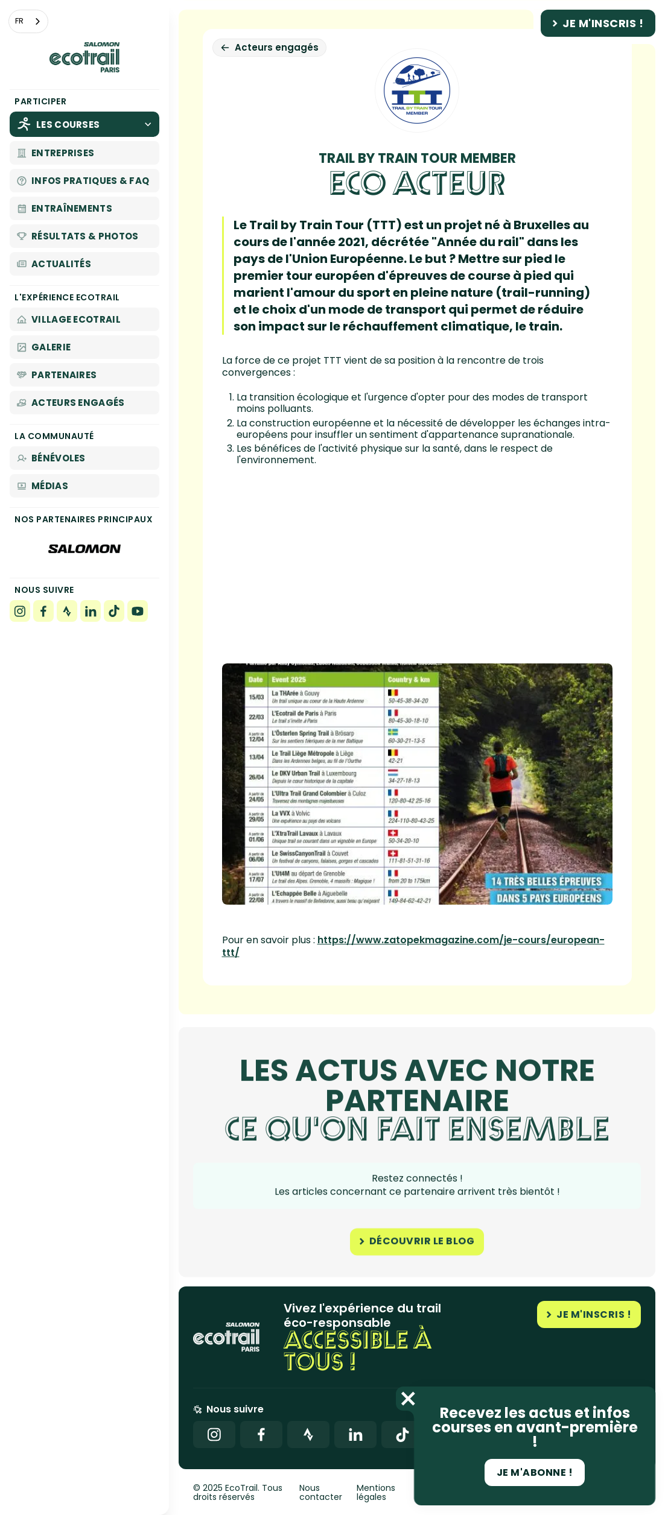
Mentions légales (376, 1493)
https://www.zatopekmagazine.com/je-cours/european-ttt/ (413, 946)
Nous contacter (320, 1493)
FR (19, 21)
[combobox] (28, 21)
